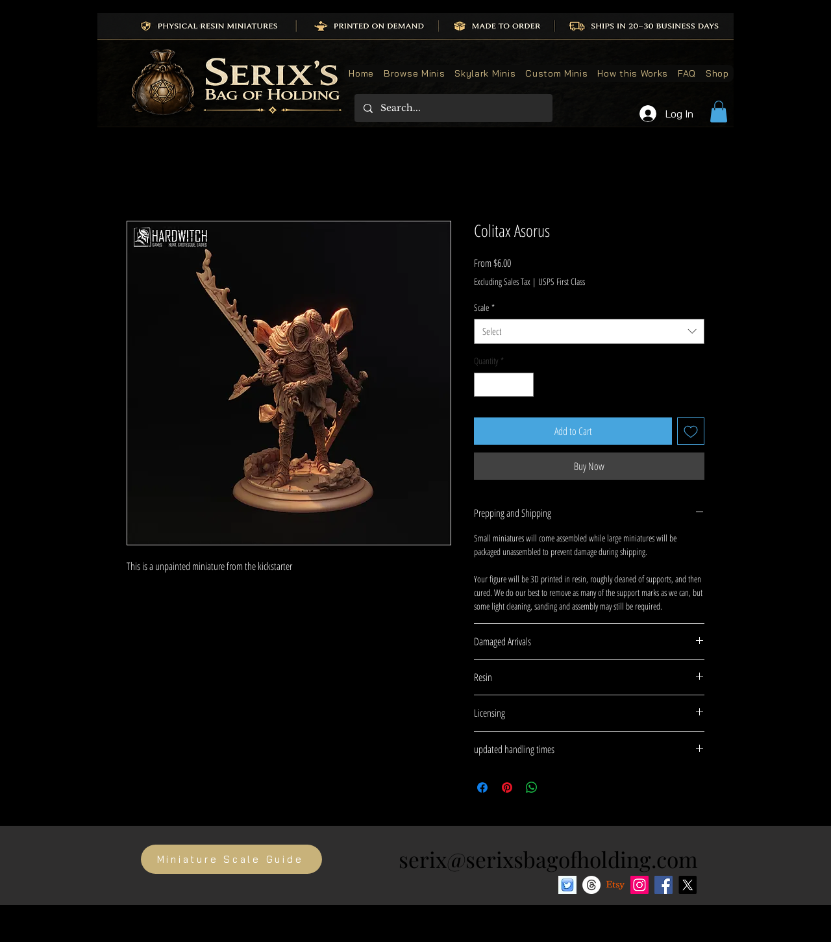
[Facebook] (663, 885)
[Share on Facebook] (482, 787)
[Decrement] (484, 384)
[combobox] (589, 331)
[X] (687, 885)
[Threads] (591, 885)
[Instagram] (639, 885)
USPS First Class (561, 281)
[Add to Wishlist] (690, 431)
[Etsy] (615, 885)
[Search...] (452, 108)
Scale (484, 307)
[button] (719, 111)
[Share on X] (556, 787)
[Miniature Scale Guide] (231, 859)
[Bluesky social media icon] (567, 885)
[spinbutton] (503, 384)
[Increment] (523, 384)
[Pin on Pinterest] (507, 787)
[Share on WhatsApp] (532, 787)
